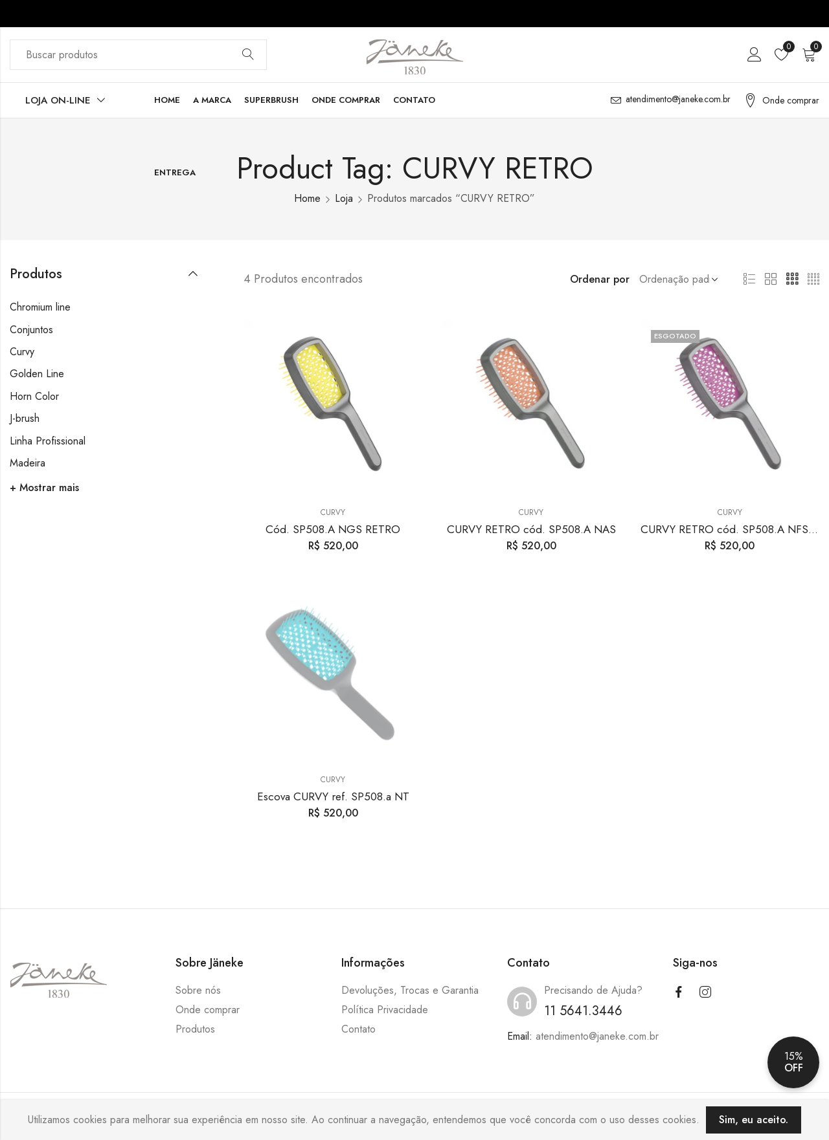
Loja (344, 198)
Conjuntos (31, 329)
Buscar (248, 55)
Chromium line (40, 307)
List (749, 279)
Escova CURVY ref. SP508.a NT (333, 796)
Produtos (195, 1029)
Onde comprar (208, 1009)
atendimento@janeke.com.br (597, 1036)
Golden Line (37, 373)
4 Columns (813, 279)
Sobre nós (198, 990)
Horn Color (34, 396)
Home (307, 198)
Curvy (333, 512)
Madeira (27, 462)
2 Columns (771, 279)
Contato (358, 1029)
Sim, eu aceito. (753, 1119)
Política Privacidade (384, 1009)
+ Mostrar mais (44, 487)
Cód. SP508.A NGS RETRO (333, 529)
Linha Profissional (47, 440)
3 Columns (792, 279)
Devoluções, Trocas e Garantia (410, 990)
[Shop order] (676, 279)
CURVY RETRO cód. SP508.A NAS (531, 529)
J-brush (25, 418)
